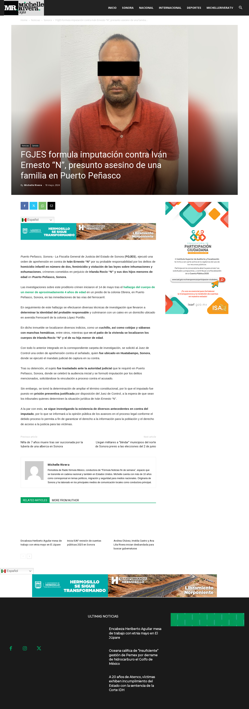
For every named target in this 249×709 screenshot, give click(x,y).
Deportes (194, 8)
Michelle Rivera (33, 185)
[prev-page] (23, 556)
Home (24, 20)
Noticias (35, 20)
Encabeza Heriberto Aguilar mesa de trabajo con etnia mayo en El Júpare (135, 633)
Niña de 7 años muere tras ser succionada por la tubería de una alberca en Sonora (52, 444)
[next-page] (29, 556)
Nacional (146, 8)
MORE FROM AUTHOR (65, 500)
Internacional (170, 8)
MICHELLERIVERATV (220, 8)
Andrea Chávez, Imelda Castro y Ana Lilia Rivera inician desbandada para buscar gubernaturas (134, 544)
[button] (240, 8)
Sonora (128, 8)
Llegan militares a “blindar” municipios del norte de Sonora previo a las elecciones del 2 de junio (125, 444)
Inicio (112, 8)
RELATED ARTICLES (35, 500)
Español (30, 220)
